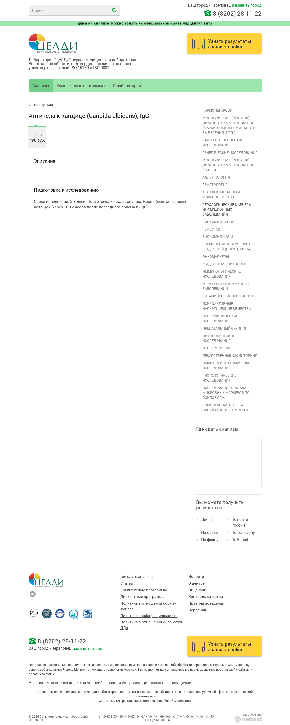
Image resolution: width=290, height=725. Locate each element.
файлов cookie (146, 664)
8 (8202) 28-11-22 (237, 13)
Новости (196, 576)
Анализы (40, 85)
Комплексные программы (80, 85)
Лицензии (197, 590)
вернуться (41, 104)
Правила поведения (206, 603)
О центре (196, 583)
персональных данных (209, 664)
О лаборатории (127, 85)
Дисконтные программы (142, 596)
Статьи (126, 583)
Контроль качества (205, 596)
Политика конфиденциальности (149, 615)
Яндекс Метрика (74, 669)
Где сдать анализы (137, 576)
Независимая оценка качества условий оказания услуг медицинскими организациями (110, 682)
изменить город (247, 5)
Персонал (197, 610)
